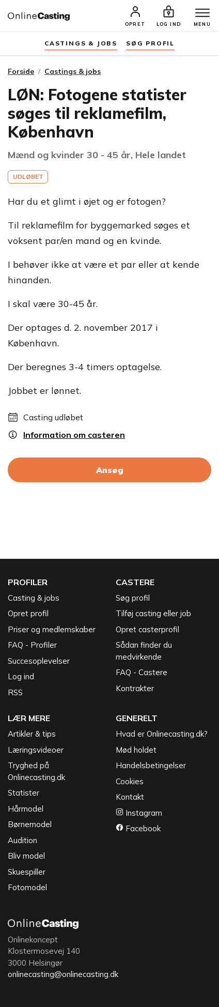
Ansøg (109, 470)
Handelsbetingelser (151, 765)
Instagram (139, 813)
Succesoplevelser (39, 661)
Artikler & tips (32, 734)
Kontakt (130, 797)
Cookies (130, 781)
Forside (21, 71)
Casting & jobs (33, 598)
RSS (15, 692)
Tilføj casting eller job (153, 613)
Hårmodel (25, 809)
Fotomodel (27, 887)
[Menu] (202, 13)
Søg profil (133, 598)
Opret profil (28, 613)
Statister (23, 793)
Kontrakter (135, 688)
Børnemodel (30, 824)
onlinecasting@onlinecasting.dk (63, 974)
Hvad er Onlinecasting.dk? (162, 734)
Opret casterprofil (147, 629)
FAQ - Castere (141, 672)
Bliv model (26, 856)
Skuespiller (26, 872)
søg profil (150, 43)
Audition (22, 840)
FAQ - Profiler (32, 645)
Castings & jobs (80, 43)
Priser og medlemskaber (52, 629)
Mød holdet (136, 750)
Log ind (21, 676)
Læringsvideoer (36, 750)
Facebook (138, 828)
